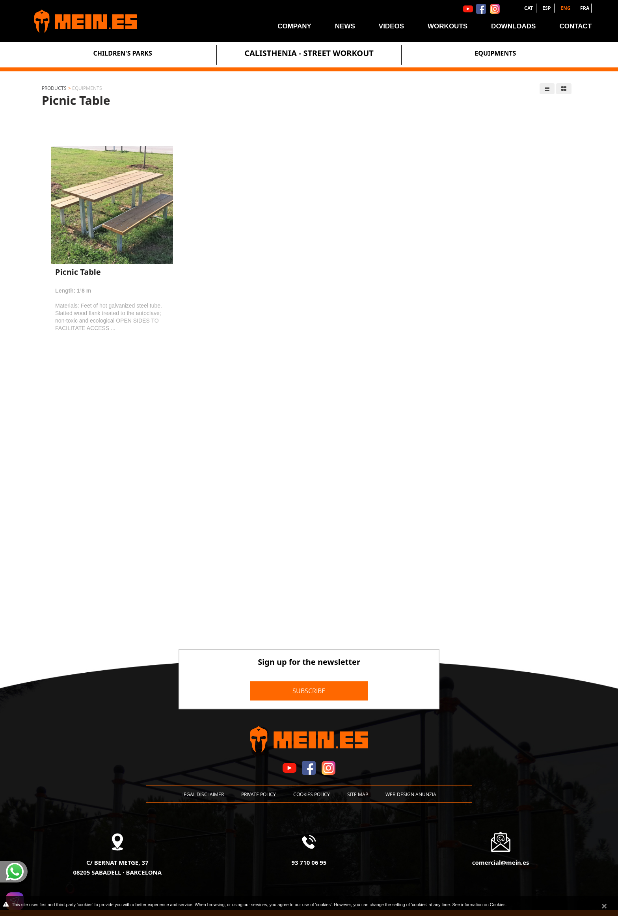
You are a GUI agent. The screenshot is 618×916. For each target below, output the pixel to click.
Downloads (513, 26)
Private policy (258, 794)
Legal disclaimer (202, 794)
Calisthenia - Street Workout (309, 53)
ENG (566, 8)
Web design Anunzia (410, 794)
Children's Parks (122, 53)
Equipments (495, 53)
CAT (529, 8)
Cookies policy (311, 794)
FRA (584, 8)
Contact (575, 26)
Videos (391, 26)
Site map (357, 794)
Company (294, 26)
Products (54, 88)
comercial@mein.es (500, 862)
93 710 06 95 (309, 862)
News (345, 26)
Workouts (447, 26)
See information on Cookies (478, 904)
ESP (547, 8)
